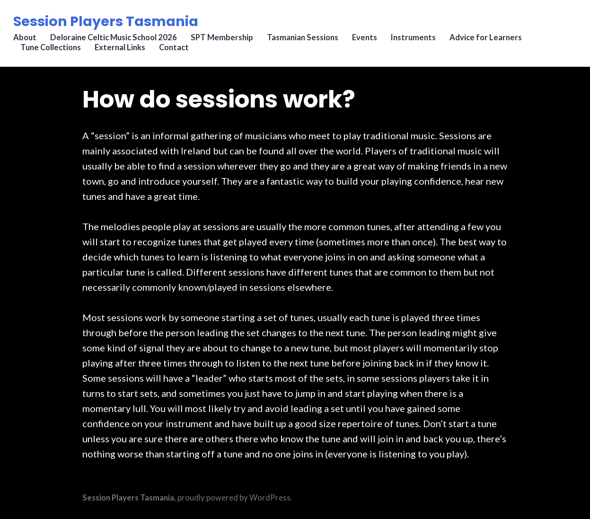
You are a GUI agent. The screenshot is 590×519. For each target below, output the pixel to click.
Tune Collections (52, 50)
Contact (177, 50)
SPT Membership (225, 40)
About (26, 40)
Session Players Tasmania (107, 23)
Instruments (417, 40)
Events (368, 40)
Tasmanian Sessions (306, 40)
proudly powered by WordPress (234, 497)
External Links (122, 50)
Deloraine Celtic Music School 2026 (116, 40)
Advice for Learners (490, 40)
